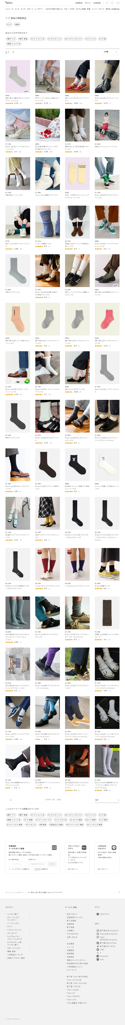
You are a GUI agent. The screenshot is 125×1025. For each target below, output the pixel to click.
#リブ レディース (54, 39)
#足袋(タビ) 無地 (56, 825)
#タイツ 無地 (90, 820)
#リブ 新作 (103, 820)
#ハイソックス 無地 (14, 825)
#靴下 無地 (23, 39)
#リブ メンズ (90, 39)
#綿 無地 (42, 825)
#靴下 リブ (11, 39)
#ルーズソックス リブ (73, 39)
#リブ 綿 (102, 39)
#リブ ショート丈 (37, 39)
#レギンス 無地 (76, 820)
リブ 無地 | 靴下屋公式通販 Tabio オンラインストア (45, 892)
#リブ (9, 24)
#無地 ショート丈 (14, 44)
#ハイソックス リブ (43, 820)
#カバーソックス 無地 (74, 825)
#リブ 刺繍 (28, 820)
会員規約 (37, 869)
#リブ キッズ (31, 825)
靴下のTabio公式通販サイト (15, 892)
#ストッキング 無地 (94, 825)
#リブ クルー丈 (61, 820)
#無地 (17, 24)
